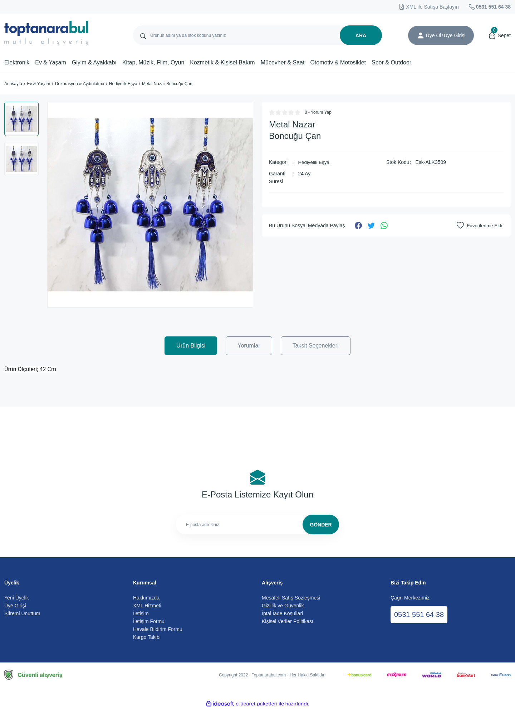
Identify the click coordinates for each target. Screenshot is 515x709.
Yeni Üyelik (16, 598)
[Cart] (499, 35)
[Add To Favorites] (479, 225)
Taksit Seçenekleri (316, 346)
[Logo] (46, 33)
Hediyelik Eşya (314, 162)
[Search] (257, 35)
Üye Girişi (15, 605)
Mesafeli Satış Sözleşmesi (291, 598)
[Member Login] (421, 35)
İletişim (141, 613)
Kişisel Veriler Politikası (287, 621)
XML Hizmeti (147, 605)
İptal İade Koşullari (282, 613)
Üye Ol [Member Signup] (433, 35)
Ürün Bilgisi (190, 346)
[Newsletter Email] (257, 524)
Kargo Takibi (147, 637)
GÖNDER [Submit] (321, 525)
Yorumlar (248, 346)
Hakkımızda (146, 598)
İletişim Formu (149, 621)
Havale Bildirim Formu (157, 629)
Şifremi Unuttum (22, 613)
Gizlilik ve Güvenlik (283, 605)
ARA (360, 35)
